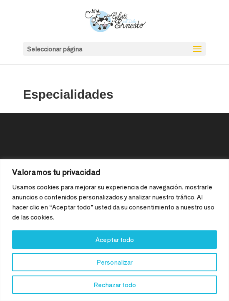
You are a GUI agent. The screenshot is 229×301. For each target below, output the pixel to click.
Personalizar (114, 262)
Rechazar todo (114, 285)
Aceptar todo (115, 239)
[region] (114, 230)
